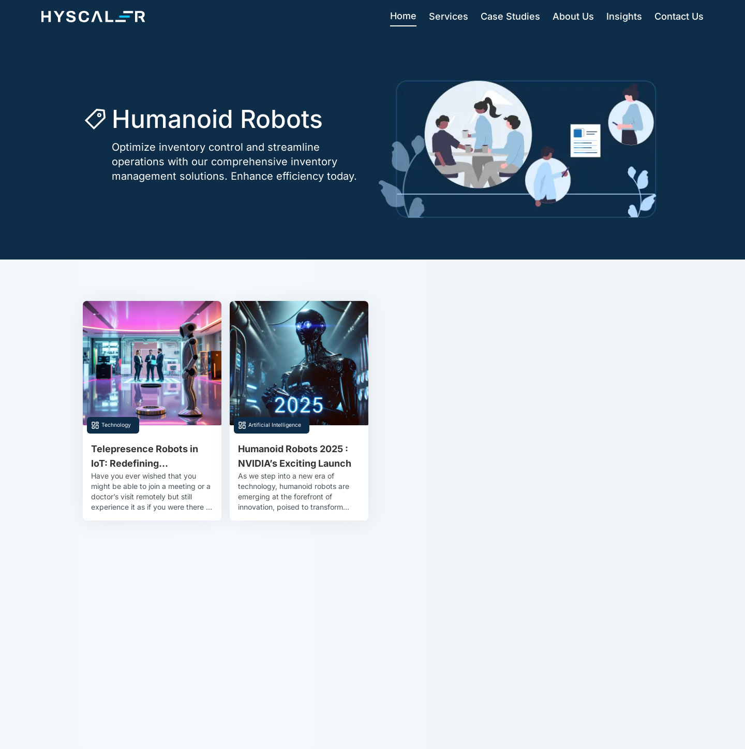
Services (448, 16)
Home (403, 15)
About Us (573, 16)
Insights (624, 16)
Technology (116, 425)
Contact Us (679, 16)
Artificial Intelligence (274, 425)
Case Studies (510, 16)
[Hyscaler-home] (93, 16)
